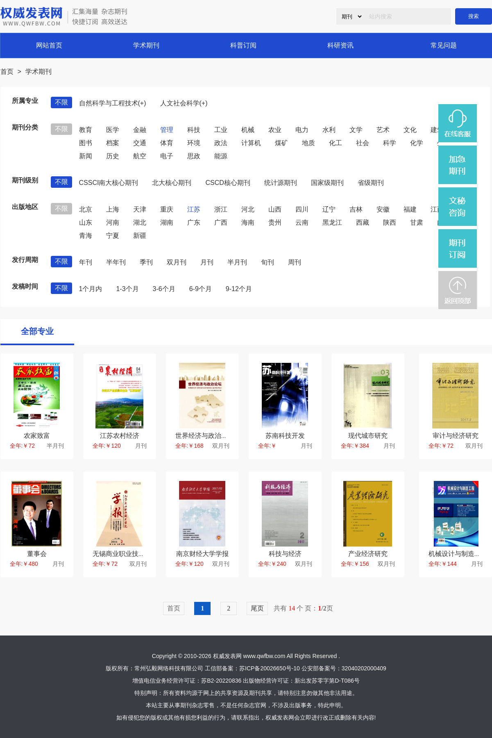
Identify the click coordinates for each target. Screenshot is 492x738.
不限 (61, 102)
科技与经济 (285, 553)
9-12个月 (239, 288)
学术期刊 (146, 45)
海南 (247, 222)
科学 (389, 142)
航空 (139, 156)
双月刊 (176, 262)
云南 (301, 222)
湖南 (166, 222)
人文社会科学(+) (184, 103)
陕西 (389, 222)
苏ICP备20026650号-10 (269, 668)
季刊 (146, 262)
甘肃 (416, 222)
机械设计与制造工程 (458, 553)
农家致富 (37, 435)
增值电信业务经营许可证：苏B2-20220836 (186, 680)
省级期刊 (371, 182)
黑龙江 (332, 222)
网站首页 (49, 45)
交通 (139, 142)
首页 (7, 71)
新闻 (85, 156)
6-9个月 (200, 288)
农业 (274, 129)
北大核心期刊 (171, 182)
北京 (85, 209)
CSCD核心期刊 (227, 182)
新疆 (139, 235)
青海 (85, 235)
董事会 (37, 553)
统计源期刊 (280, 182)
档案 (112, 142)
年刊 (85, 262)
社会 (362, 142)
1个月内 (90, 288)
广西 (220, 222)
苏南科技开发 (285, 435)
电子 (166, 156)
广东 (193, 222)
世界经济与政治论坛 (204, 435)
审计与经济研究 (455, 435)
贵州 (274, 222)
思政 (193, 156)
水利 (329, 129)
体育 (166, 142)
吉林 (356, 209)
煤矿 (281, 142)
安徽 (383, 209)
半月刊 (237, 262)
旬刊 (267, 262)
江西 (437, 209)
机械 (247, 129)
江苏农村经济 (119, 435)
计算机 (251, 142)
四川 (301, 209)
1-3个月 (127, 288)
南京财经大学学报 (202, 553)
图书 (85, 142)
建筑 (437, 129)
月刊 (206, 262)
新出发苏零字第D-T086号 (327, 680)
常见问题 (444, 45)
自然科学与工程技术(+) (112, 103)
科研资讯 (340, 45)
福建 (410, 209)
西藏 (362, 222)
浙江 (220, 209)
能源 (220, 156)
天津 (139, 209)
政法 (220, 142)
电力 (301, 129)
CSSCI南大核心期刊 (108, 182)
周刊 (294, 262)
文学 (356, 129)
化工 (335, 142)
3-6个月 (164, 288)
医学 (112, 129)
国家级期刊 (327, 182)
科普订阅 (243, 45)
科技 (193, 129)
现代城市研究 (368, 435)
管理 (166, 129)
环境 (193, 142)
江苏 (193, 209)
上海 (112, 209)
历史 (112, 156)
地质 (308, 142)
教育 (85, 129)
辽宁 (329, 209)
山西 (274, 209)
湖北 (139, 222)
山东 (85, 222)
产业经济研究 (368, 553)
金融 (139, 129)
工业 (220, 129)
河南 (112, 222)
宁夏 (112, 235)
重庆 (166, 209)
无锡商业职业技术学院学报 (132, 553)
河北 (247, 209)
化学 (416, 142)
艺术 (383, 129)
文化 (410, 129)
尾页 (257, 608)
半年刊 (116, 262)
